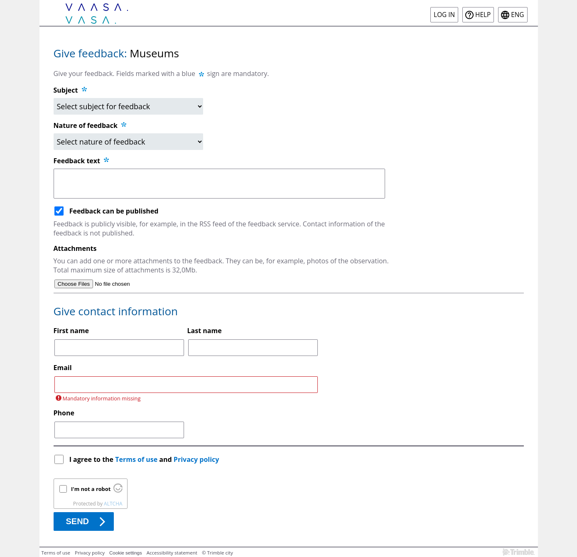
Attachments (75, 248)
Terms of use (136, 459)
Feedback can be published (114, 211)
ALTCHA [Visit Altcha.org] (113, 503)
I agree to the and (145, 459)
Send (77, 521)
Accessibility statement (172, 553)
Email (63, 367)
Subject (66, 90)
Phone (64, 412)
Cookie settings (125, 552)
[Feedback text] (219, 184)
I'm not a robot (90, 489)
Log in (444, 14)
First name (71, 330)
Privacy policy (196, 459)
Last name (204, 330)
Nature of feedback (91, 125)
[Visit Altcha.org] (118, 490)
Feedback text (82, 160)
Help (483, 14)
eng (517, 14)
